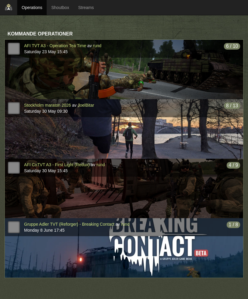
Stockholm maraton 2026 (47, 105)
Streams (86, 7)
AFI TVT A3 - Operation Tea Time (55, 45)
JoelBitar (86, 105)
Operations (32, 7)
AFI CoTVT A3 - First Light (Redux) (57, 164)
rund (97, 45)
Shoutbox (60, 7)
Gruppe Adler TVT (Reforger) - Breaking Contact (69, 224)
